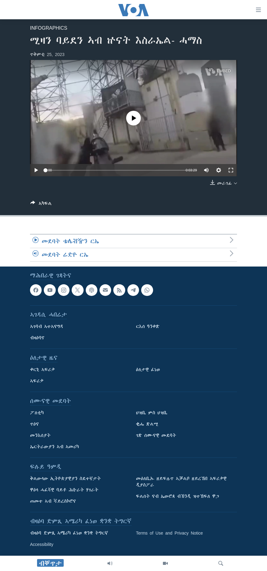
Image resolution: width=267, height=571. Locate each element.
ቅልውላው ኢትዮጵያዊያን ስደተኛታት (65, 478)
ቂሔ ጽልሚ (147, 424)
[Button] (41, 204)
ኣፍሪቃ (36, 381)
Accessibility (41, 544)
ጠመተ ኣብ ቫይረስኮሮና (53, 501)
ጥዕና (34, 424)
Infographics (48, 28)
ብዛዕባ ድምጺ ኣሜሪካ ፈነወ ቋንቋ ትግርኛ (69, 533)
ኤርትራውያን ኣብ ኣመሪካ (54, 447)
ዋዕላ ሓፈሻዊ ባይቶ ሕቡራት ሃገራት (64, 490)
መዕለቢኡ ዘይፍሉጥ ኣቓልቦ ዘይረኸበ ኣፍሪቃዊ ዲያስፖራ (181, 482)
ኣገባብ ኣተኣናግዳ (46, 326)
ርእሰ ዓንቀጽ (148, 326)
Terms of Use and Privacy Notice (169, 533)
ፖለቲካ (37, 413)
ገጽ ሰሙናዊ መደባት (156, 435)
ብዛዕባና (37, 338)
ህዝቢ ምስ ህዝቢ (151, 413)
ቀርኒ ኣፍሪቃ (42, 369)
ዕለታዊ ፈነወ (148, 369)
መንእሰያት (40, 435)
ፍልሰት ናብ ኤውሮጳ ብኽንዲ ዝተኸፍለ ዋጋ (177, 496)
